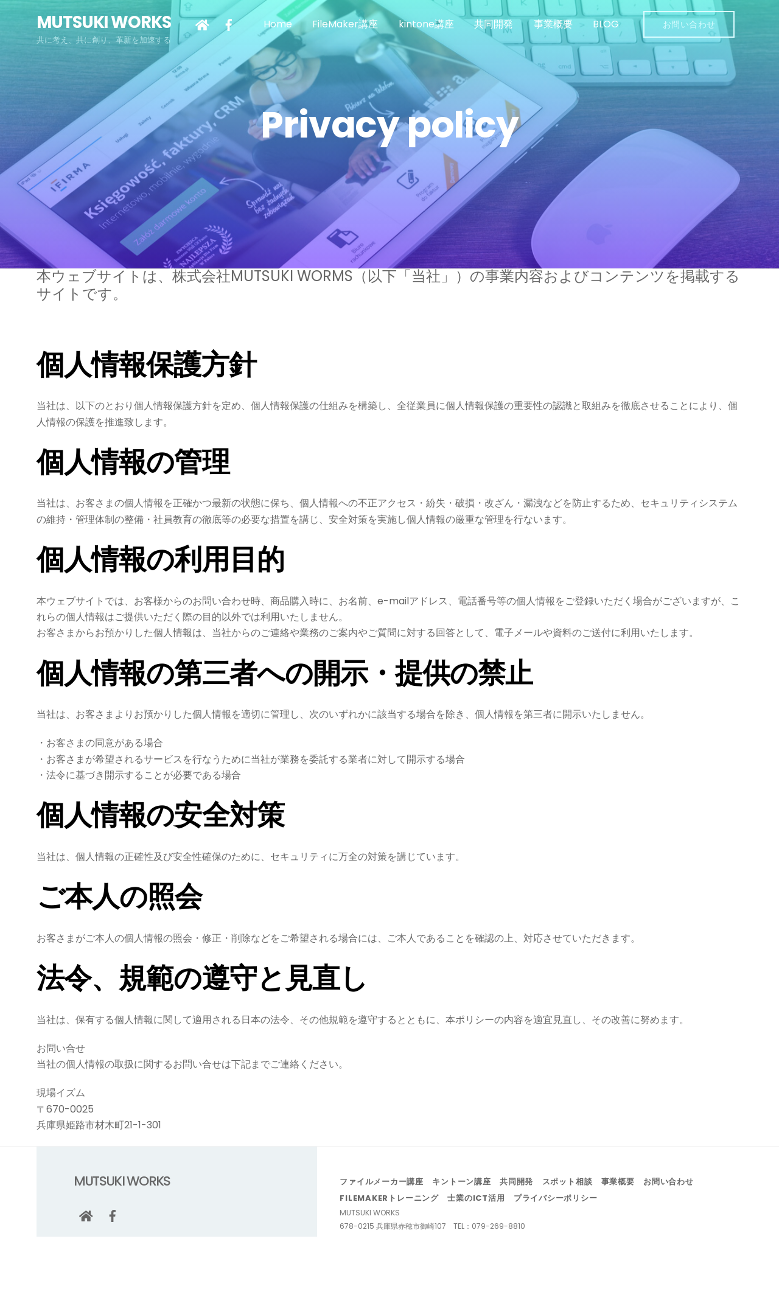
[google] (202, 24)
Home (278, 24)
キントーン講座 (461, 1181)
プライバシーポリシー (556, 1198)
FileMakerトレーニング (389, 1198)
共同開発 (493, 24)
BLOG (606, 24)
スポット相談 (567, 1181)
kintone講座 (426, 24)
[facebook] (229, 24)
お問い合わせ (689, 24)
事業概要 (553, 24)
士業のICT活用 (476, 1198)
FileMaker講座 (345, 24)
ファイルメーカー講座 (382, 1181)
